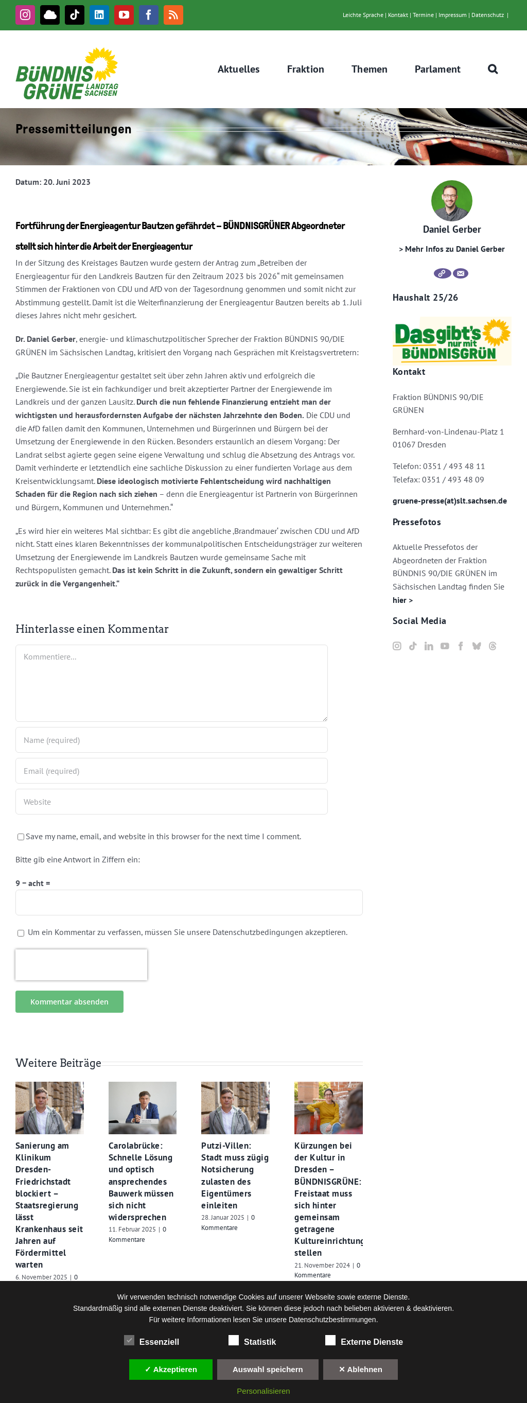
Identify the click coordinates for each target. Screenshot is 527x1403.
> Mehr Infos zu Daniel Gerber (452, 249)
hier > (403, 600)
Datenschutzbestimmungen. (333, 1319)
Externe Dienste (364, 1340)
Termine (423, 15)
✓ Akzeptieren (171, 1369)
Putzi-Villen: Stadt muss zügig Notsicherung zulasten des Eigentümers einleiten (235, 1175)
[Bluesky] (476, 646)
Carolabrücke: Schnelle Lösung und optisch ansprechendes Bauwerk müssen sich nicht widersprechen (141, 1181)
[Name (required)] (171, 740)
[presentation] (81, 964)
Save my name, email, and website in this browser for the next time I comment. (163, 836)
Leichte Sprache (363, 15)
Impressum (452, 15)
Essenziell (151, 1340)
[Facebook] (460, 646)
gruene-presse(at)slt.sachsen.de (450, 500)
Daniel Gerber (452, 228)
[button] (493, 69)
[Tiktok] (413, 646)
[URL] (171, 802)
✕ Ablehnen (360, 1369)
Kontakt (398, 15)
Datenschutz (487, 15)
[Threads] (492, 646)
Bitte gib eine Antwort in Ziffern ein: (77, 859)
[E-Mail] (460, 273)
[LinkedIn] (429, 646)
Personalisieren (263, 1391)
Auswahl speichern (268, 1369)
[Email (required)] (171, 771)
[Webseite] (442, 273)
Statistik (252, 1340)
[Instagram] (397, 646)
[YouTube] (445, 646)
